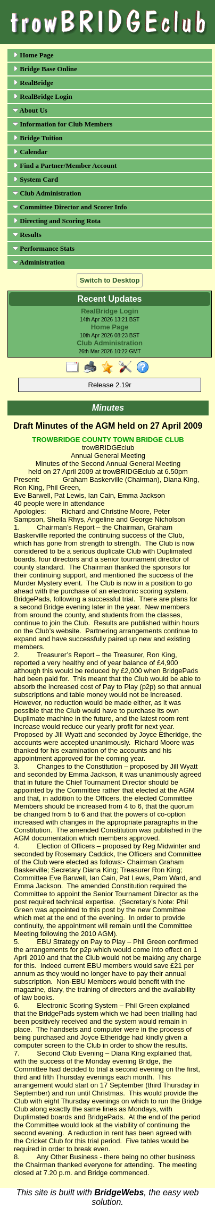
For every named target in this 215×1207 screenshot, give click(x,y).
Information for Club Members (62, 124)
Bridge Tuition (38, 138)
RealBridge (33, 83)
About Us (30, 110)
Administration (39, 262)
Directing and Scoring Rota (57, 221)
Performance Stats (44, 248)
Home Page (33, 55)
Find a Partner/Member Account (65, 165)
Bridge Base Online (45, 69)
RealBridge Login (42, 96)
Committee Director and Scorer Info (70, 207)
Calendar (30, 152)
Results (27, 235)
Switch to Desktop (110, 280)
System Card (35, 179)
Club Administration (47, 193)
